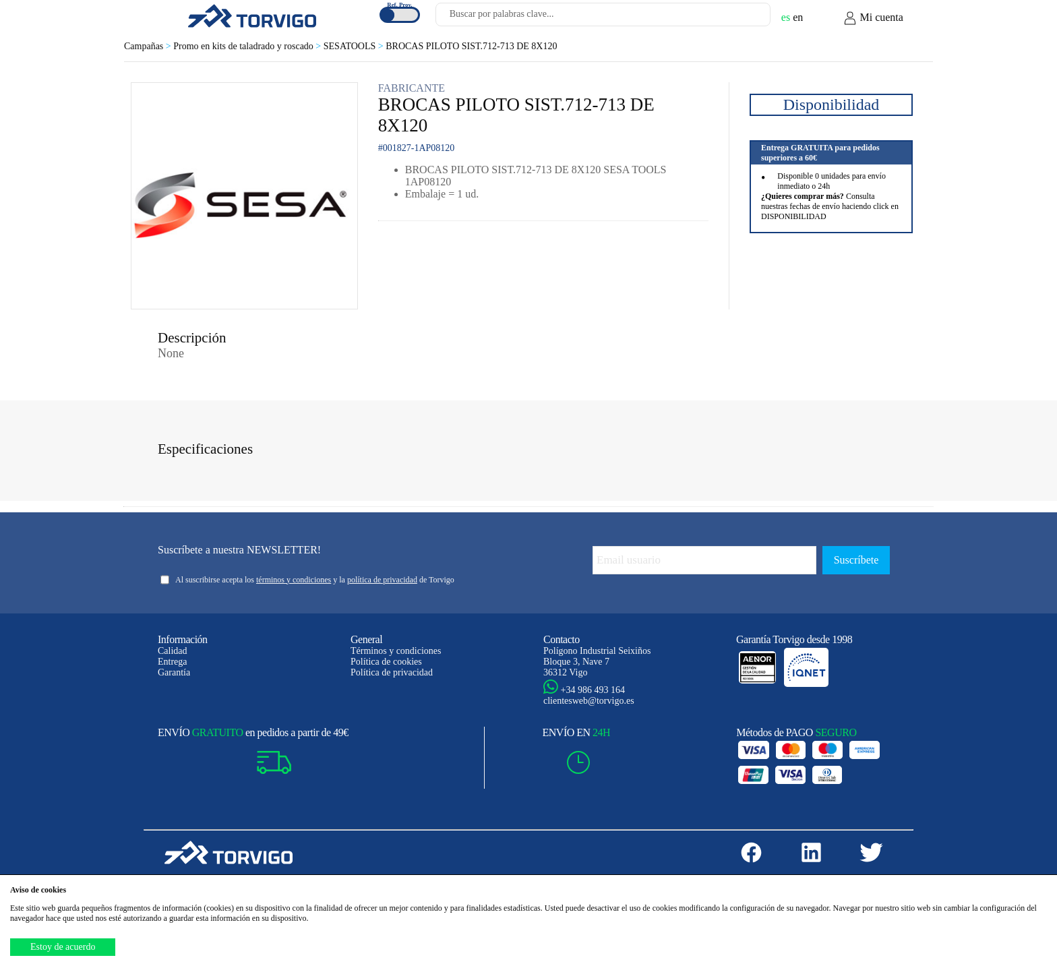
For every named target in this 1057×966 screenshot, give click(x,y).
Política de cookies (386, 662)
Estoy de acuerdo (62, 947)
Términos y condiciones (396, 651)
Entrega (172, 662)
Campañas (148, 46)
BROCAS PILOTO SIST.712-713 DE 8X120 (471, 46)
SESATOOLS (355, 46)
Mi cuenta (873, 18)
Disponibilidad (831, 104)
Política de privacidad (392, 672)
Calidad (172, 651)
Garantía (174, 672)
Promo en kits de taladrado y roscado (248, 46)
